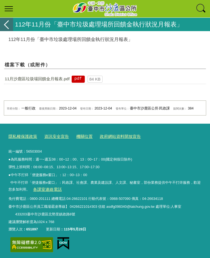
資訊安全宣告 (51, 136)
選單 (9, 8)
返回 (6, 24)
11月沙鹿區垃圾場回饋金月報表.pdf (37, 78)
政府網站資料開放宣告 (108, 136)
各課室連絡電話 (45, 188)
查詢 (201, 8)
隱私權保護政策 (20, 136)
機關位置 (76, 136)
